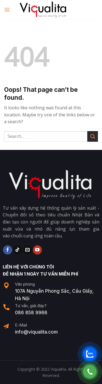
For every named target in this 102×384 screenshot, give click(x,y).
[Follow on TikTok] (17, 250)
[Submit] (92, 136)
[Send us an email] (27, 250)
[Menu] (7, 9)
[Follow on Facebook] (7, 250)
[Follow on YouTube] (37, 250)
